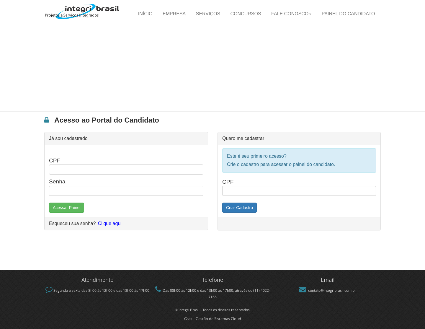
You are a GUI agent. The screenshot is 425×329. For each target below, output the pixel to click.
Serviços (208, 13)
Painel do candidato (348, 13)
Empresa (174, 13)
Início (145, 13)
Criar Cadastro (239, 207)
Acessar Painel (66, 207)
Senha (57, 181)
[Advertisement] (212, 67)
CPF (54, 160)
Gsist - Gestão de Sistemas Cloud (212, 318)
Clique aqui (110, 223)
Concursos (246, 13)
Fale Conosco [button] (291, 13)
